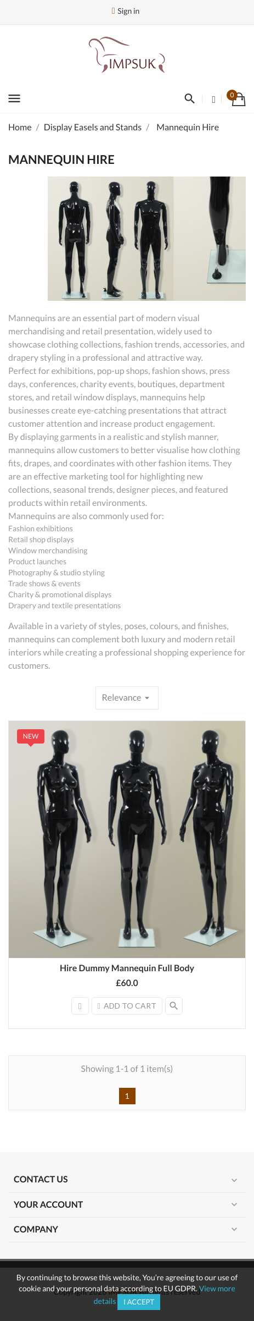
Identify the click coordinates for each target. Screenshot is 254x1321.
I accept (138, 1301)
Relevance (126, 697)
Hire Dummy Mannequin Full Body (127, 968)
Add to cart (127, 1005)
